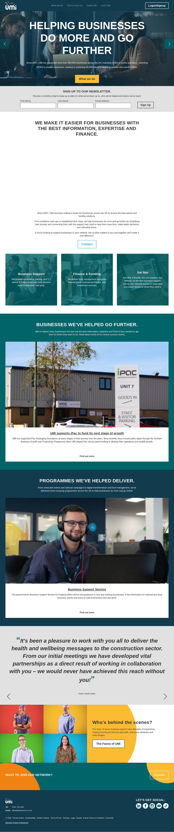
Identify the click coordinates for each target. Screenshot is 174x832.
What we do (57, 5)
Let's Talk (105, 5)
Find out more (87, 456)
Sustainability (30, 818)
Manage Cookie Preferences (16, 823)
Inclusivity (109, 818)
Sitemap (66, 818)
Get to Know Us (74, 5)
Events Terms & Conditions (93, 818)
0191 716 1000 (18, 807)
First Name (25, 101)
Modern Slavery (43, 818)
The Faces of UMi (108, 743)
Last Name (63, 101)
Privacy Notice (18, 818)
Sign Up (145, 104)
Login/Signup (157, 5)
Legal (73, 818)
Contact (87, 244)
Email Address (102, 101)
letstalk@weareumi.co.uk (22, 811)
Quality (79, 818)
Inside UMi (92, 5)
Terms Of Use (56, 818)
